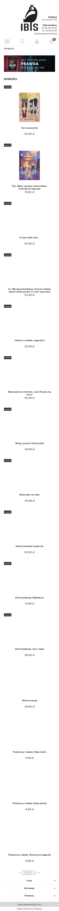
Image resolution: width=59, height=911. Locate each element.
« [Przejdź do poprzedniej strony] (20, 872)
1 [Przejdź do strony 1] (24, 872)
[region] (29, 63)
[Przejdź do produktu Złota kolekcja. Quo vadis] (29, 631)
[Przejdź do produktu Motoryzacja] (29, 683)
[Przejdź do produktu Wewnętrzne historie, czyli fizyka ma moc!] (29, 374)
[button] (7, 41)
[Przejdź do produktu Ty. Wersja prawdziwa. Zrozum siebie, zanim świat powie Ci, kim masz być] (29, 271)
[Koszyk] (51, 41)
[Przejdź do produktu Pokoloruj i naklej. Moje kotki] (29, 734)
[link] (29, 63)
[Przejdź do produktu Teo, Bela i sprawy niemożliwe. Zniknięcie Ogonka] (29, 165)
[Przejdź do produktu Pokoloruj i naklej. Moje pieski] (29, 786)
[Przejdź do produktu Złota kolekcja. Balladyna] (29, 580)
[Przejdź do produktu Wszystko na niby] (29, 477)
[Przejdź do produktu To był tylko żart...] (29, 220)
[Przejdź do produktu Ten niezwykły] (29, 107)
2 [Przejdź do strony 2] (29, 872)
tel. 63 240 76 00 (49, 28)
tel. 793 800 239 (49, 30)
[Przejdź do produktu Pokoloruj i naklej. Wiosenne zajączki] (29, 837)
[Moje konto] (36, 41)
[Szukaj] (22, 41)
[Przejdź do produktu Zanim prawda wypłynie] (29, 529)
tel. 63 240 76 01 (49, 20)
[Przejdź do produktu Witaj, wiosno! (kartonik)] (29, 426)
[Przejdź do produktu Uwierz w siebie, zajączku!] (29, 323)
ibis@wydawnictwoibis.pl (45, 33)
